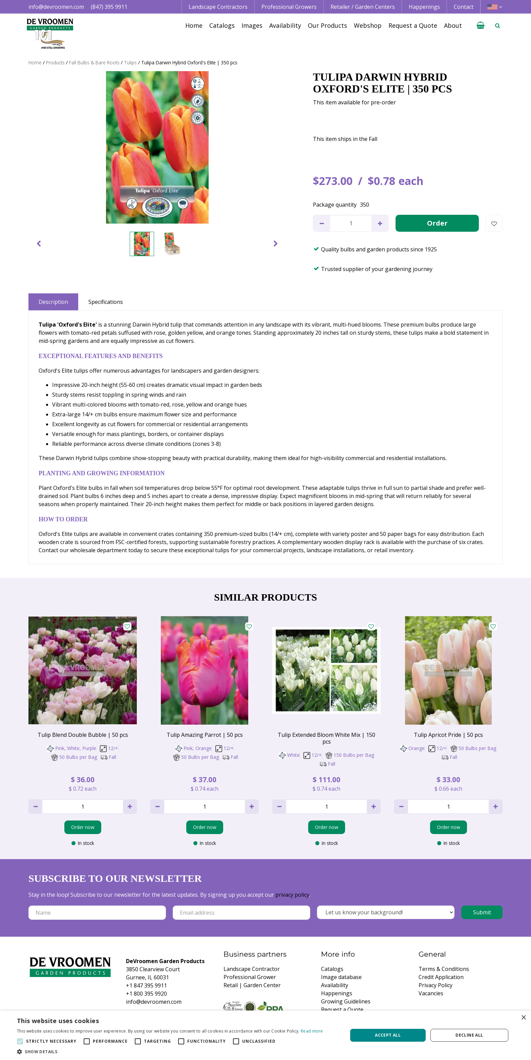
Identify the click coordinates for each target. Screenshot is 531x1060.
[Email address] (241, 913)
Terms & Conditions (444, 969)
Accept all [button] (388, 1035)
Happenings (336, 993)
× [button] (523, 1017)
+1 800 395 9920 (146, 993)
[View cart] (480, 25)
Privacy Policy (435, 985)
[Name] (97, 913)
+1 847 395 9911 (146, 985)
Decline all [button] (469, 1035)
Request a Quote (342, 1009)
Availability (334, 985)
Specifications (105, 302)
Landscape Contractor (252, 969)
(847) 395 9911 (109, 6)
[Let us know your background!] (385, 912)
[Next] (275, 244)
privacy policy (292, 894)
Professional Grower (250, 977)
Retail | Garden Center (252, 985)
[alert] (265, 1035)
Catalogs (332, 969)
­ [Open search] (497, 25)
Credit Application (441, 977)
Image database (341, 977)
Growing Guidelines (345, 1001)
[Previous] (38, 244)
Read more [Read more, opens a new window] (312, 1031)
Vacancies (431, 993)
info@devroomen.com (56, 6)
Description (53, 302)
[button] (170, 1051)
